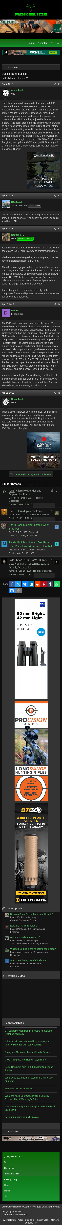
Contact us (9, 1168)
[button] (30, 1162)
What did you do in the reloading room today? (33, 949)
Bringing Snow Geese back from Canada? (31, 914)
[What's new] (52, 43)
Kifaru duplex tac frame (29, 511)
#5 (59, 393)
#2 (59, 195)
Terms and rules (11, 1173)
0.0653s (46, 1220)
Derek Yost (14, 498)
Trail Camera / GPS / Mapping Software (29, 943)
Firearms (14, 932)
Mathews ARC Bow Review (19, 1088)
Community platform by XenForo (31, 1206)
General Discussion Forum (23, 920)
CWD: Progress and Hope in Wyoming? (25, 1059)
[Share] (54, 84)
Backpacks (34, 532)
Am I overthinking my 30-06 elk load (28, 960)
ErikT (11, 532)
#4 (59, 304)
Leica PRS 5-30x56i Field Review (22, 1117)
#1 (59, 84)
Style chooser (12, 1156)
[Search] (58, 43)
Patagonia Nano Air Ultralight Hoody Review (27, 1052)
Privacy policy (10, 1179)
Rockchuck (9, 78)
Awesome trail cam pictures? (25, 937)
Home (7, 1190)
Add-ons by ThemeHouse (15, 1214)
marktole (13, 571)
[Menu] (4, 43)
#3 (59, 228)
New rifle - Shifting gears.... (24, 925)
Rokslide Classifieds (39, 514)
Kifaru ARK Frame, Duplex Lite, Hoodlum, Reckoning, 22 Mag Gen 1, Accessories (29, 564)
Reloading (15, 955)
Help (6, 1185)
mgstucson (14, 549)
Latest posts (14, 908)
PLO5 (11, 514)
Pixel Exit (16, 1211)
